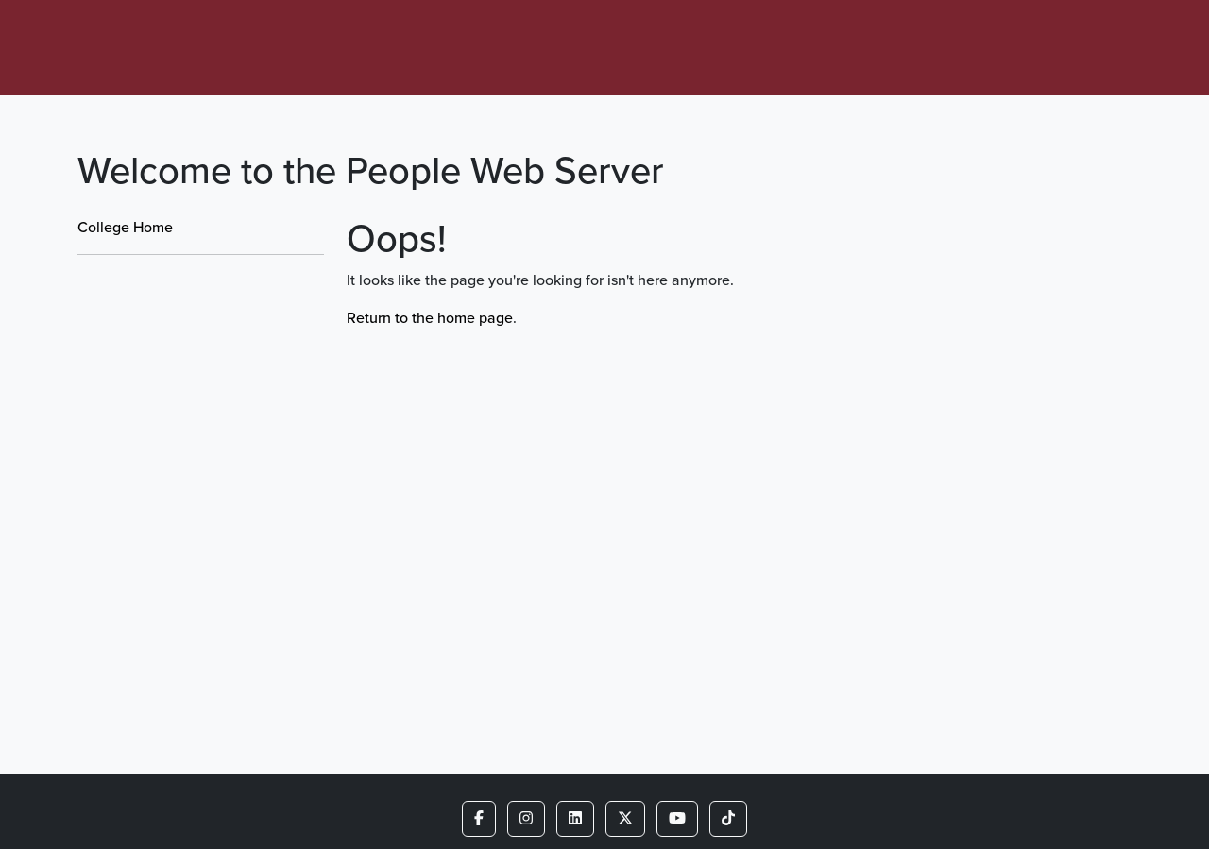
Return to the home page (430, 318)
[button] (479, 819)
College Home (125, 227)
